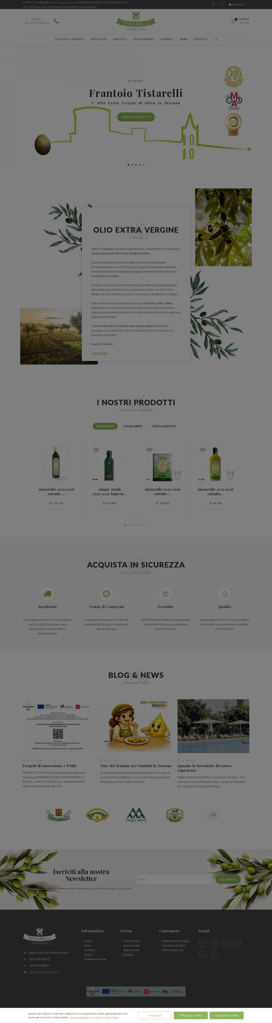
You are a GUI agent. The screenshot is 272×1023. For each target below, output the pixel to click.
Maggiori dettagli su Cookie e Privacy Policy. (94, 1017)
